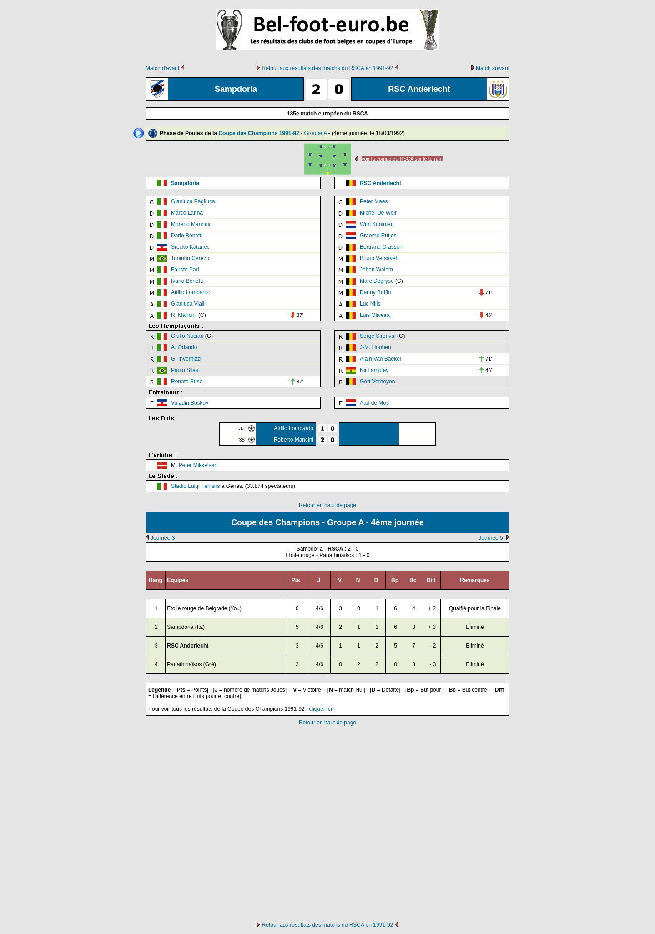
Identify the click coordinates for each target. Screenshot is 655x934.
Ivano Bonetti (187, 281)
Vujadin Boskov (189, 403)
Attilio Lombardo (191, 292)
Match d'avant (162, 68)
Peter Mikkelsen (198, 465)
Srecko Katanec (190, 247)
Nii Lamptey (374, 370)
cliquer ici (320, 709)
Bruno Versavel (378, 258)
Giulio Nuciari (187, 336)
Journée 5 (491, 538)
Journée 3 (163, 538)
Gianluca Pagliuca (193, 201)
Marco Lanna (187, 213)
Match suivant (492, 68)
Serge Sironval (378, 336)
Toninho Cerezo (190, 258)
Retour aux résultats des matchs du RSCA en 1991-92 (327, 68)
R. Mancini (184, 315)
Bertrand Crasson (381, 247)
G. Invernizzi (186, 359)
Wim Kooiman (377, 224)
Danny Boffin (375, 292)
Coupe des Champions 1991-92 (258, 133)
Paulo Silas (184, 370)
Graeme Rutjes (378, 235)
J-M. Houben (375, 347)
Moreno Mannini (190, 224)
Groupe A (315, 133)
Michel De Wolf (378, 213)
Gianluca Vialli (188, 304)
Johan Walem (376, 269)
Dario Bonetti (186, 235)
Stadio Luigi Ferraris (195, 486)
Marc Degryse (377, 281)
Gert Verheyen (377, 381)
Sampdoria (185, 183)
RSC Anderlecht (380, 183)
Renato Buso (186, 381)
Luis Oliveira (375, 315)
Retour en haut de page (327, 505)
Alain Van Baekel (380, 359)
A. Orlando (184, 347)
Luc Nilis (370, 304)
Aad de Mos (374, 403)
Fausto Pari (185, 269)
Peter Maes (374, 201)
